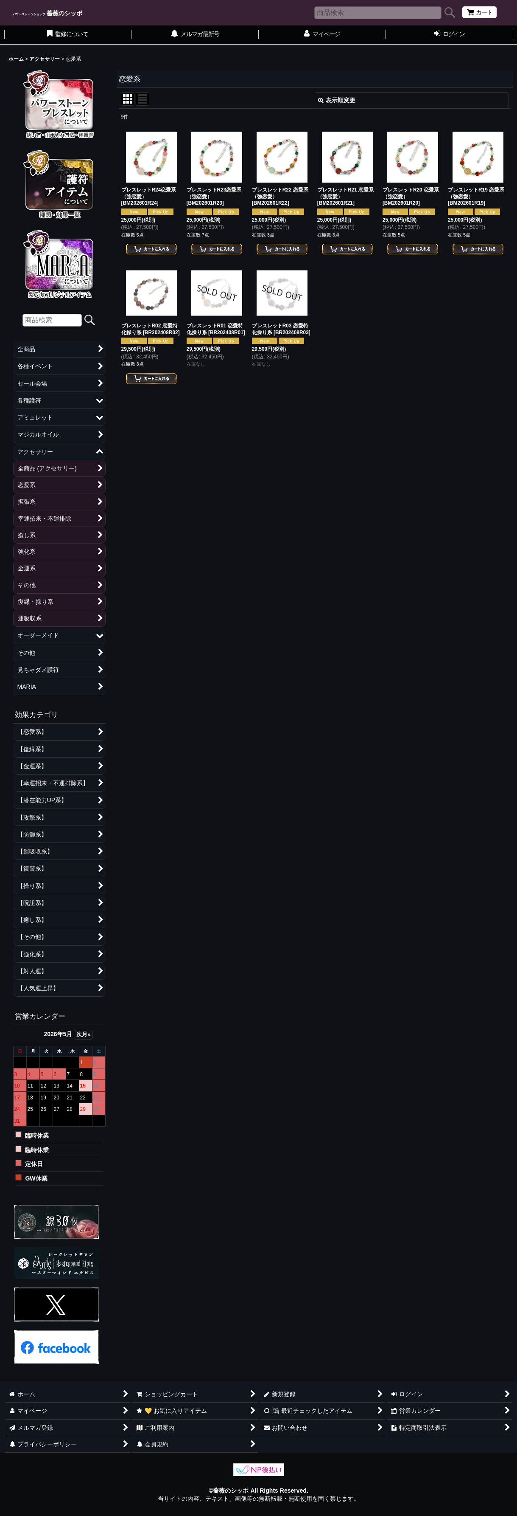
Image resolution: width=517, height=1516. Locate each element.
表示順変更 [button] (336, 100)
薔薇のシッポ (48, 13)
